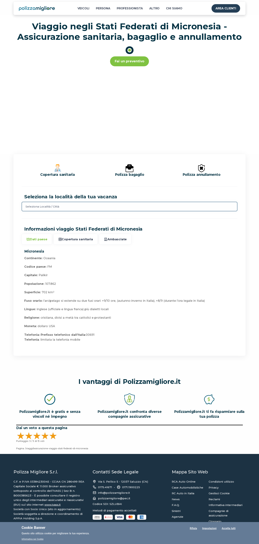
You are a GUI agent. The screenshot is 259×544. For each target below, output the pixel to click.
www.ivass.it (52, 504)
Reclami (214, 499)
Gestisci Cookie (219, 493)
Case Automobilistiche (187, 487)
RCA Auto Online (184, 481)
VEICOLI (84, 8)
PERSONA (103, 8)
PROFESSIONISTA (130, 8)
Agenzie (177, 516)
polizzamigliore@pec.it (114, 498)
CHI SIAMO (174, 8)
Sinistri (176, 511)
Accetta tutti (229, 528)
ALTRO (154, 8)
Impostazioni (209, 528)
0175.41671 (105, 487)
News (176, 499)
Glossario (215, 521)
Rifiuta (193, 528)
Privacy (214, 487)
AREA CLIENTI (225, 8)
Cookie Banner (33, 527)
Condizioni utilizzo (221, 481)
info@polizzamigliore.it (114, 492)
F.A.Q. (176, 505)
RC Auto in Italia (183, 493)
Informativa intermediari (225, 505)
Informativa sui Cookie (33, 539)
